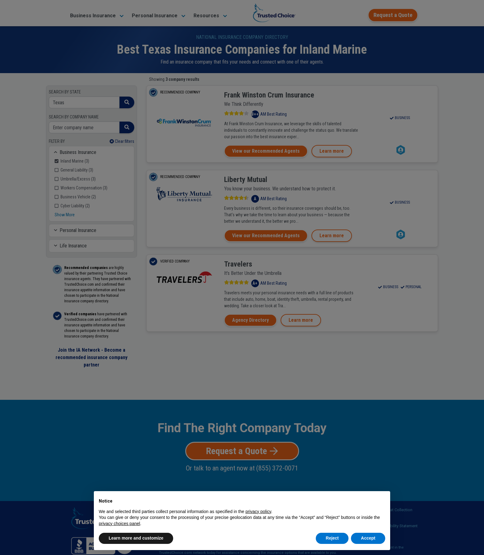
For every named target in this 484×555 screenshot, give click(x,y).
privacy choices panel (119, 523)
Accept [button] (368, 538)
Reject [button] (332, 538)
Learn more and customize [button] (136, 538)
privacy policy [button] (258, 511)
